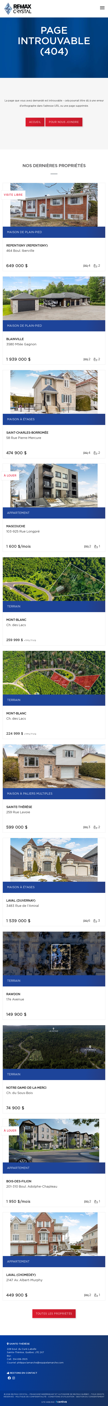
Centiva (61, 1402)
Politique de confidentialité (31, 1397)
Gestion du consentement (90, 1397)
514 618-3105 (20, 1359)
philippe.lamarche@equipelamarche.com (40, 1363)
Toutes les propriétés (54, 1314)
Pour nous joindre (64, 122)
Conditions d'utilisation (61, 1397)
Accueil (35, 122)
